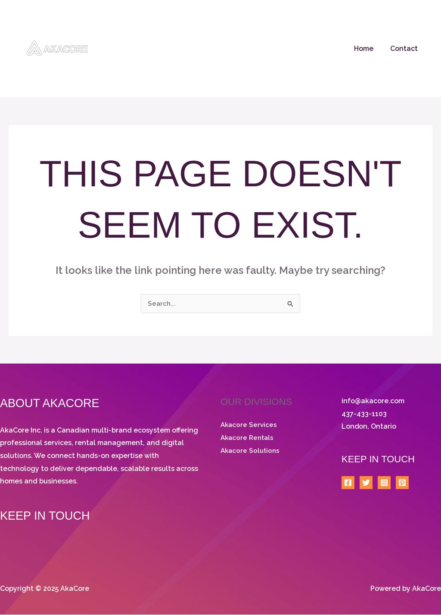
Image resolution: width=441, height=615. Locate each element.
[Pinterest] (402, 483)
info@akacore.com (373, 401)
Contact (405, 48)
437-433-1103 (364, 414)
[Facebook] (348, 483)
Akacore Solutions (251, 451)
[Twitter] (366, 483)
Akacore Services (249, 425)
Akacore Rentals (248, 438)
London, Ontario (369, 427)
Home (368, 48)
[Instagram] (384, 483)
